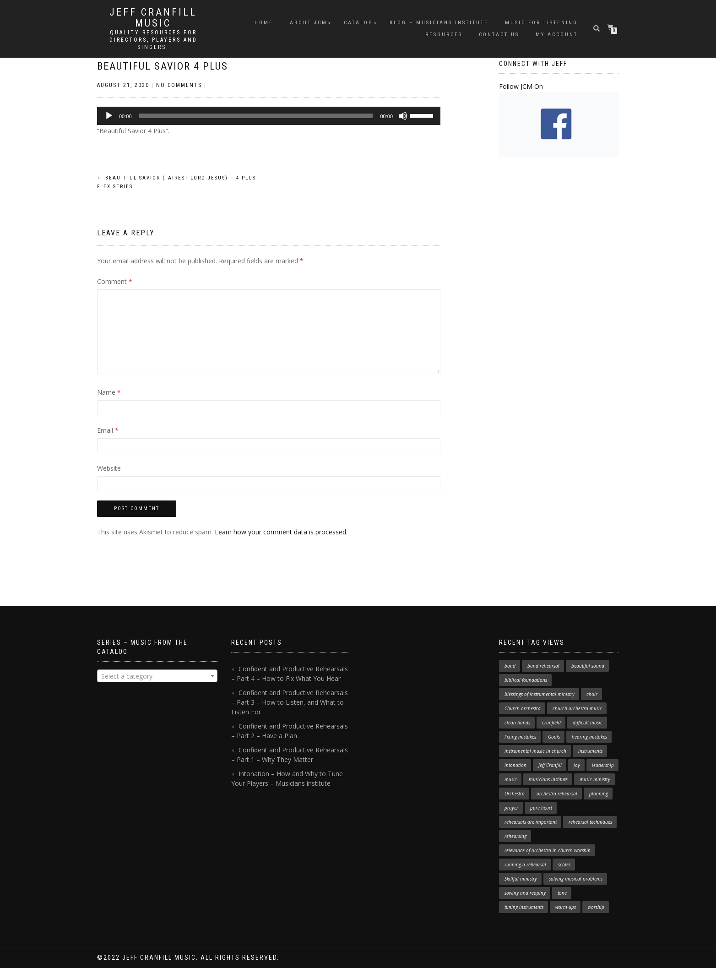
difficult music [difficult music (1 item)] (587, 722)
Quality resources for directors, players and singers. (153, 39)
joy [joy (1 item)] (577, 765)
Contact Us (499, 35)
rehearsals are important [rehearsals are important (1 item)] (530, 822)
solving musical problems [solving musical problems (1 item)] (575, 879)
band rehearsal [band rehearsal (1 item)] (543, 666)
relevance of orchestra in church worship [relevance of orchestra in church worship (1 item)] (547, 850)
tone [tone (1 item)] (562, 893)
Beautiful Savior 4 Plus (162, 66)
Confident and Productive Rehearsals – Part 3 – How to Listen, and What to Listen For (289, 702)
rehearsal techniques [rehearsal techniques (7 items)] (590, 822)
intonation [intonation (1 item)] (515, 765)
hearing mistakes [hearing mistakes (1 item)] (589, 737)
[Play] (109, 115)
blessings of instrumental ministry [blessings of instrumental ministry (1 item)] (539, 694)
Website (109, 468)
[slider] (256, 116)
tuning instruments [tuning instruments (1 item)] (523, 907)
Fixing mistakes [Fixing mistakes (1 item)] (520, 737)
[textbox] (157, 676)
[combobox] (157, 675)
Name (109, 392)
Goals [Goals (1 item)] (554, 737)
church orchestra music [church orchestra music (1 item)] (577, 708)
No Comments (179, 85)
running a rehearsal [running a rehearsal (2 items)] (525, 864)
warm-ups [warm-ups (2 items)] (565, 907)
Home (264, 23)
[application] (268, 116)
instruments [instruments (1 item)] (590, 751)
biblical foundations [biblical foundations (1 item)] (525, 680)
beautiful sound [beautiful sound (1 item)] (587, 666)
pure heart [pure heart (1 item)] (541, 808)
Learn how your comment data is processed (280, 532)
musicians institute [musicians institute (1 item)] (548, 779)
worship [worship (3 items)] (596, 907)
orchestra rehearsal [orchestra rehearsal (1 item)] (557, 793)
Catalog (358, 23)
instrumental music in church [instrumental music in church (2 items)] (535, 751)
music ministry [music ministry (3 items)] (595, 779)
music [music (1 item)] (510, 779)
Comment (114, 281)
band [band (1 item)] (509, 666)
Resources (443, 35)
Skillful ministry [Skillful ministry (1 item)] (520, 879)
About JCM (308, 23)
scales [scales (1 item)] (564, 864)
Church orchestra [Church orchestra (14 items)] (522, 708)
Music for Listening (541, 23)
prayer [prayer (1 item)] (511, 808)
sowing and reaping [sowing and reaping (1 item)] (525, 893)
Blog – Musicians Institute (439, 23)
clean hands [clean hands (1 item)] (517, 722)
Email (108, 430)
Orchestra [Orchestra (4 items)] (514, 793)
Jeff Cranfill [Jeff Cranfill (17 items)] (550, 765)
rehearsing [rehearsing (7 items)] (515, 836)
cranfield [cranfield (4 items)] (551, 722)
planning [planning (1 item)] (598, 793)
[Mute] (402, 115)
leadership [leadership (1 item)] (603, 765)
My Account (557, 35)
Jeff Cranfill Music (153, 18)
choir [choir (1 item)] (591, 694)
